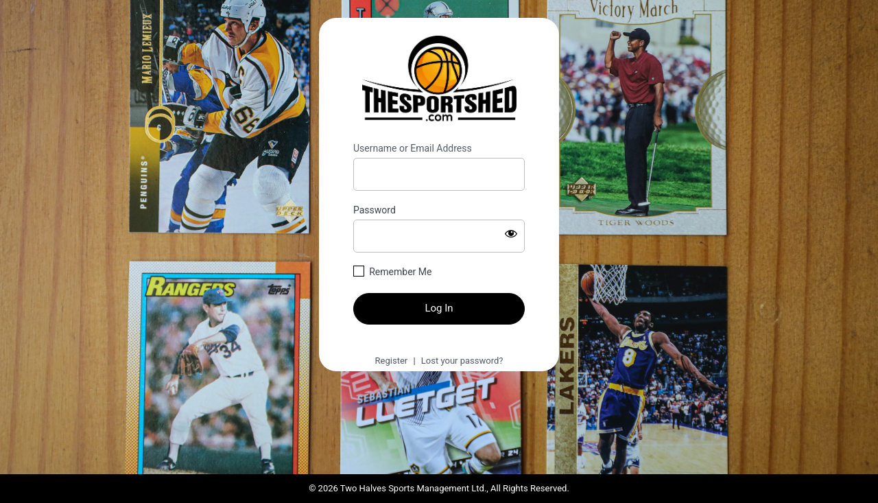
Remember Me (400, 271)
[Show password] (511, 233)
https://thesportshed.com (439, 80)
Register (391, 360)
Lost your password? (462, 360)
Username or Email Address (412, 148)
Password (374, 209)
